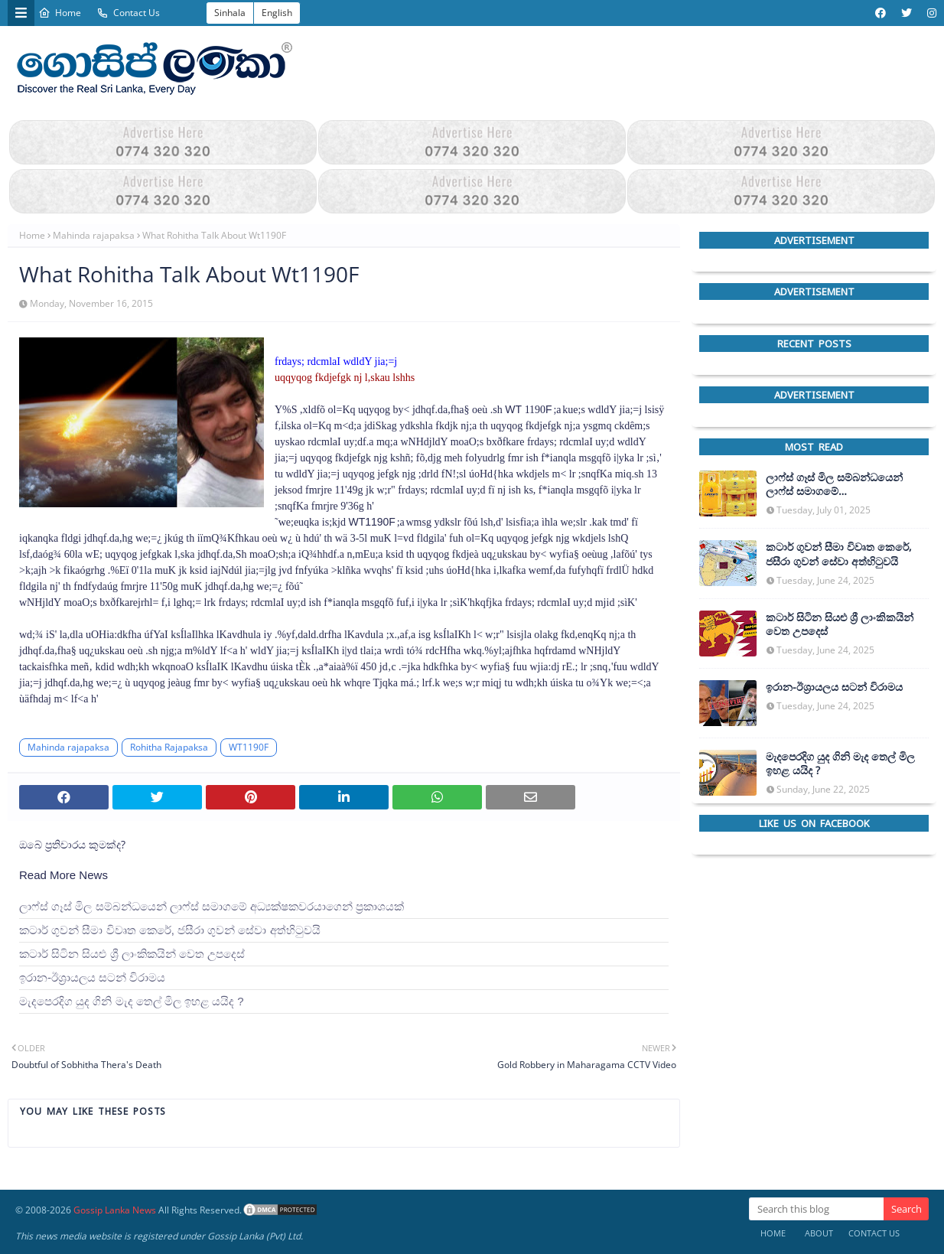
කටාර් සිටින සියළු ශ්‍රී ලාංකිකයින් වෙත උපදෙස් (132, 953)
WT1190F (249, 747)
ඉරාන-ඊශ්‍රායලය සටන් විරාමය (92, 977)
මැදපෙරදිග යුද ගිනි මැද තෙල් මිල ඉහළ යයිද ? (131, 1001)
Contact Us (128, 12)
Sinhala (230, 12)
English (277, 12)
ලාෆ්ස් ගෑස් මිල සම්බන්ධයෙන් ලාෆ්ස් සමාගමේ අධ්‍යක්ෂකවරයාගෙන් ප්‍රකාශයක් (211, 906)
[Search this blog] (816, 1208)
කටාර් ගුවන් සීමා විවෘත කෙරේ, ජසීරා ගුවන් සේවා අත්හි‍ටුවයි (170, 929)
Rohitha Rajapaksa (169, 747)
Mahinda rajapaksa (94, 235)
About (819, 1233)
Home (59, 12)
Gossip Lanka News (114, 1210)
